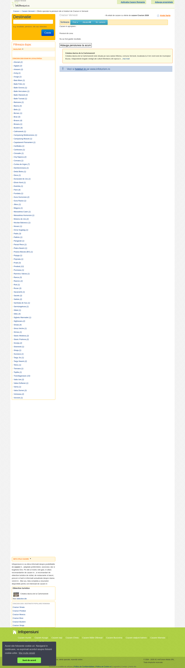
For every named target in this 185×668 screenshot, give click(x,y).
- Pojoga (17, 255)
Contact (124, 667)
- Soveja (17, 343)
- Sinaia (17, 325)
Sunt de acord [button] (29, 660)
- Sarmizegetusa (21, 306)
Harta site (132, 667)
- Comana (18, 161)
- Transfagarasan (21, 376)
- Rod (16, 285)
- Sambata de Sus (21, 303)
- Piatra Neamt (20, 248)
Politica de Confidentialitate (84, 667)
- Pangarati (18, 241)
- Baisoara (18, 102)
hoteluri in (81, 69)
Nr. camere (100, 22)
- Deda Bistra (19, 171)
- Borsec (17, 113)
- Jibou (17, 204)
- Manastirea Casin (22, 212)
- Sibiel (17, 310)
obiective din (22, 599)
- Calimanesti (19, 131)
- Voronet (18, 398)
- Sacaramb (19, 292)
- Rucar (17, 288)
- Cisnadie (18, 153)
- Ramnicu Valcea (21, 274)
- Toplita (17, 372)
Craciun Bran (18, 618)
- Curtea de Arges (21, 164)
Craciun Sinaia (19, 607)
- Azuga (17, 77)
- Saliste (17, 299)
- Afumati (18, 62)
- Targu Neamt (20, 361)
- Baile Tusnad (20, 99)
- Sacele (17, 296)
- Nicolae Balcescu (21, 223)
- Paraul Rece (20, 244)
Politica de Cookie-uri (103, 667)
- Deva (17, 175)
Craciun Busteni (19, 622)
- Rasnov (18, 281)
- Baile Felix (19, 84)
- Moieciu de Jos (21, 219)
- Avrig (16, 73)
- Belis (16, 109)
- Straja (17, 350)
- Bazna (17, 106)
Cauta (47, 32)
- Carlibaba (18, 146)
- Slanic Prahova (21, 339)
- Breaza (17, 124)
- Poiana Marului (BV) (23, 252)
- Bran (16, 117)
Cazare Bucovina (114, 638)
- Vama (17, 387)
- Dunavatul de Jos (22, 179)
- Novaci (17, 226)
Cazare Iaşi (57, 638)
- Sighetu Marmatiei (22, 317)
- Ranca (17, 277)
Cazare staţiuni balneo (136, 638)
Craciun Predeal (19, 611)
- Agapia (17, 66)
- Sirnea (17, 332)
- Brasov (17, 120)
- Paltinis (17, 237)
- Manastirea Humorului (23, 215)
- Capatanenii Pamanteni (24, 142)
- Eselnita (18, 186)
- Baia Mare (19, 80)
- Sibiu (16, 314)
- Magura (18, 208)
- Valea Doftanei (20, 383)
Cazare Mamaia (157, 638)
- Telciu (17, 365)
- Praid (17, 263)
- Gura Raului (19, 201)
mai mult (126, 59)
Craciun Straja (18, 625)
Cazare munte (24, 638)
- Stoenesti (18, 347)
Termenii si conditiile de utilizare (61, 667)
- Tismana (18, 368)
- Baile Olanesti (20, 95)
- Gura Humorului (21, 197)
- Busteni (18, 128)
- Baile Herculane (21, 91)
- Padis (17, 233)
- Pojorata (18, 259)
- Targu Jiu (18, 358)
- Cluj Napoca (19, 157)
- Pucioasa (18, 270)
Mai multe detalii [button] (27, 653)
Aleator (87, 22)
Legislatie (116, 667)
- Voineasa (18, 394)
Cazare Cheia (72, 638)
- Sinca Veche (20, 328)
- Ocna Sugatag (20, 230)
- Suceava (18, 354)
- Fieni (16, 190)
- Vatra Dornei (20, 390)
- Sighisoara (19, 321)
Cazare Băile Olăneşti (92, 638)
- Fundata (18, 193)
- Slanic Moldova (21, 336)
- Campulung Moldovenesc (25, 135)
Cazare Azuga (41, 638)
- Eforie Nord (19, 182)
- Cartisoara (19, 150)
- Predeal (18, 266)
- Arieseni (18, 69)
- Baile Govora (20, 88)
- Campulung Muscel (22, 139)
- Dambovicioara (21, 168)
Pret (75, 22)
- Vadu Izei (18, 379)
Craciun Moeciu (19, 614)
